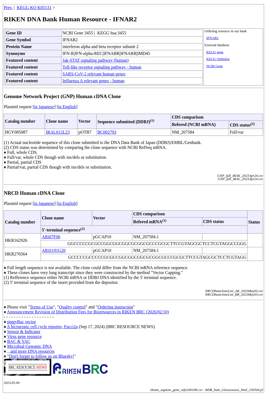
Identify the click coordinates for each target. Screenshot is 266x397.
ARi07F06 (51, 236)
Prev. (8, 7)
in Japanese (44, 106)
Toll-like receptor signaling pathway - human (101, 67)
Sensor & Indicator (23, 331)
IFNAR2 (212, 38)
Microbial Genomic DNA (29, 346)
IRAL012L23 (58, 132)
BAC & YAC (18, 341)
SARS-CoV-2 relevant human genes (93, 74)
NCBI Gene (214, 66)
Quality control (72, 307)
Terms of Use (41, 307)
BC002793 (106, 132)
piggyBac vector (21, 321)
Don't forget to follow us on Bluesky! (41, 356)
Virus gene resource (24, 336)
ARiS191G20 (53, 250)
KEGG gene (214, 52)
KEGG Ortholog (217, 59)
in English (67, 106)
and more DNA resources (32, 351)
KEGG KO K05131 (34, 7)
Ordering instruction (115, 307)
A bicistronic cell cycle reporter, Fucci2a (42, 326)
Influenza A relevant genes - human (93, 80)
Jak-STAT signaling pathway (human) (95, 60)
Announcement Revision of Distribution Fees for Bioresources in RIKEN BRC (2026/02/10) (88, 312)
